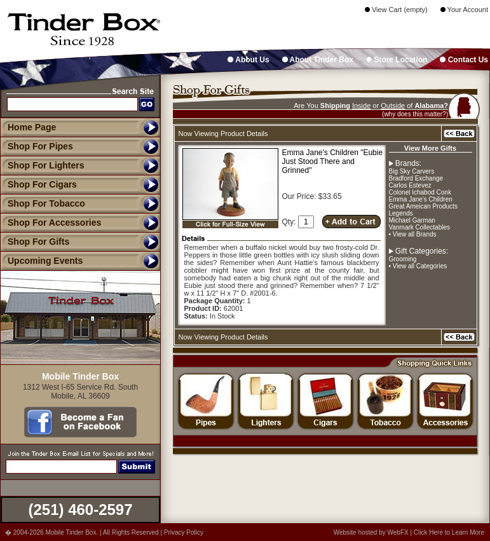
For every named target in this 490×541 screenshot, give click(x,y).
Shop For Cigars (38, 184)
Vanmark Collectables (420, 227)
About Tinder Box (317, 59)
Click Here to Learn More (449, 532)
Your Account (464, 9)
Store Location (396, 59)
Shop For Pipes (36, 146)
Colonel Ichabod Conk (420, 192)
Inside (361, 105)
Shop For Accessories (50, 222)
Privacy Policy (183, 532)
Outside (393, 105)
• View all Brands (413, 234)
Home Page (32, 127)
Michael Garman (412, 220)
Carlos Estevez (410, 185)
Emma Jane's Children (421, 199)
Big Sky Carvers (412, 171)
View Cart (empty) (396, 9)
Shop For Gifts (34, 241)
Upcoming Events (41, 261)
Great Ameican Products (423, 206)
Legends (401, 213)
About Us (248, 59)
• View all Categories (418, 266)
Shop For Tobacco (42, 203)
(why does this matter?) (415, 114)
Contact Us (464, 59)
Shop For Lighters (42, 165)
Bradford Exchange (416, 178)
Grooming (403, 259)
